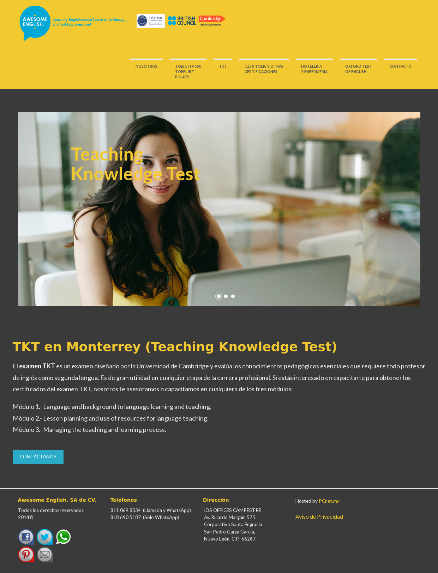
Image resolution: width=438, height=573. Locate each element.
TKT (223, 66)
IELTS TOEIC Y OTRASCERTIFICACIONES (264, 69)
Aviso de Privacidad (319, 516)
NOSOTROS (146, 66)
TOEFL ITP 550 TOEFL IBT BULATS (188, 71)
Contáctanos (38, 456)
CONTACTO (401, 66)
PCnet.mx (329, 501)
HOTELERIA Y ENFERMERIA (314, 69)
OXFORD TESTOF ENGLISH (358, 69)
